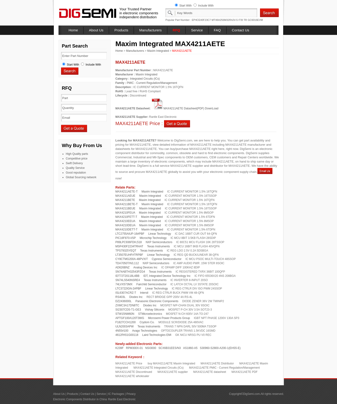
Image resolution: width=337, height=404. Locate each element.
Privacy (131, 394)
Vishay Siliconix (154, 309)
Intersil (144, 292)
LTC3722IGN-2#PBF (128, 288)
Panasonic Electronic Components (157, 301)
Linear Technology (159, 233)
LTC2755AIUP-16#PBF (129, 233)
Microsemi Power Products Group (169, 318)
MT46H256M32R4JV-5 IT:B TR (229, 20)
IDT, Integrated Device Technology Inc (166, 276)
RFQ (176, 30)
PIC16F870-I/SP (125, 238)
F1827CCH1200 (125, 322)
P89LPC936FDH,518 (128, 242)
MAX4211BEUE (125, 208)
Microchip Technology (153, 238)
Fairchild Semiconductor (151, 284)
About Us (96, 30)
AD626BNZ (122, 267)
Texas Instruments (158, 246)
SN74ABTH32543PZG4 (130, 271)
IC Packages (116, 394)
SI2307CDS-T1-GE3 (128, 309)
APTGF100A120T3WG (129, 318)
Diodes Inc (136, 297)
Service (197, 30)
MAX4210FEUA (125, 212)
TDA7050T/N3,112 (127, 263)
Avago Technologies (144, 330)
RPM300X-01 (134, 348)
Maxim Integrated (158, 50)
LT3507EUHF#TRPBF (129, 254)
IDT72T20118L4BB (127, 276)
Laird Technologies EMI (157, 335)
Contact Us (240, 30)
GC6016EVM (255, 20)
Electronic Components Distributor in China (80, 399)
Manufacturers (150, 30)
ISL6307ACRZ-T (125, 292)
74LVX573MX (123, 284)
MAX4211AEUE (125, 195)
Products (121, 30)
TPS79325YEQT (125, 250)
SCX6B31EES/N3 (169, 348)
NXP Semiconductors (159, 242)
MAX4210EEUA (125, 221)
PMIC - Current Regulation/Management (152, 83)
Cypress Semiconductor (166, 259)
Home (73, 30)
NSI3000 (150, 348)
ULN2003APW (124, 326)
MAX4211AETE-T (126, 191)
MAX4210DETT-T (126, 229)
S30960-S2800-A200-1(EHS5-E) (220, 348)
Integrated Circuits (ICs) (145, 78)
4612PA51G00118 (126, 335)
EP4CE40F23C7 (201, 20)
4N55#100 (121, 330)
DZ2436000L (123, 301)
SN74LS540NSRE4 (127, 280)
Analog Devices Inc (145, 267)
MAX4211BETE (125, 200)
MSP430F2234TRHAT (129, 246)
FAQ (217, 30)
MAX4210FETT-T (126, 217)
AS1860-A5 (190, 348)
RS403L (120, 297)
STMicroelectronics (150, 313)
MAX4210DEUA (125, 225)
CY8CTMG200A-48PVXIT (131, 259)
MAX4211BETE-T (126, 204)
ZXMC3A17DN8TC (127, 305)
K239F (119, 348)
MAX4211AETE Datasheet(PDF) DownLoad (184, 108)
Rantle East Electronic (122, 399)
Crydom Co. (146, 322)
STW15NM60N (124, 313)
